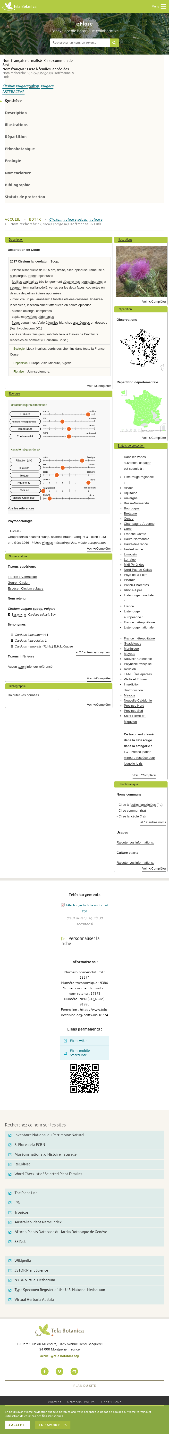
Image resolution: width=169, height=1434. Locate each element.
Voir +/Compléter (99, 386)
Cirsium (8, 86)
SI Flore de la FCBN (26, 1145)
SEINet (17, 1241)
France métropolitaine (139, 622)
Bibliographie (17, 185)
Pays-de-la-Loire (135, 575)
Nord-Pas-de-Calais (138, 570)
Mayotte (129, 654)
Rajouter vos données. (24, 695)
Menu (159, 7)
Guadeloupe (132, 643)
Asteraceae (13, 92)
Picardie (129, 580)
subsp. (34, 86)
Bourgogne (132, 508)
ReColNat (19, 1164)
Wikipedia (19, 1260)
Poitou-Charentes (136, 585)
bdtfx (35, 219)
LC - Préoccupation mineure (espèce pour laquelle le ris (139, 757)
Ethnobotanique (20, 149)
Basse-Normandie (137, 503)
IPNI (14, 1202)
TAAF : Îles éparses (138, 674)
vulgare (22, 86)
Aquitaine (130, 493)
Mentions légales (81, 1402)
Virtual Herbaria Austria (31, 1299)
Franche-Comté (135, 534)
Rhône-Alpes (133, 590)
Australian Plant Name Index (35, 1222)
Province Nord (134, 705)
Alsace (129, 488)
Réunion (130, 669)
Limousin (130, 554)
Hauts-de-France (136, 544)
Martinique (131, 648)
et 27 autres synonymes (93, 652)
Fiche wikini (76, 1041)
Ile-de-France (133, 549)
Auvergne (130, 498)
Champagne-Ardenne (139, 523)
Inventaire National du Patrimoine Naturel (46, 1135)
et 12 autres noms (153, 822)
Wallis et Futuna (135, 679)
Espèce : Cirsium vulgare (25, 588)
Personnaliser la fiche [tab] (80, 941)
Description (16, 113)
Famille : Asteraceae (22, 577)
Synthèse (13, 100)
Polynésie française (138, 664)
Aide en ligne (111, 1402)
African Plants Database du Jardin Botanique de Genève (57, 1232)
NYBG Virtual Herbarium (31, 1280)
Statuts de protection (25, 197)
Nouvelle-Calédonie (138, 659)
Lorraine (129, 559)
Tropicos (18, 1212)
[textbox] (80, 42)
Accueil (12, 219)
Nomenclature (18, 173)
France (129, 606)
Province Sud (133, 710)
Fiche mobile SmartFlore (77, 1053)
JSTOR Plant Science (28, 1270)
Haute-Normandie (136, 539)
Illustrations (16, 124)
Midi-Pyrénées (134, 564)
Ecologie (13, 161)
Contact (54, 1402)
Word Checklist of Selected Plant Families (45, 1174)
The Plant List (22, 1193)
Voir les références (21, 508)
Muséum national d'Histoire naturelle (42, 1154)
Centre (129, 518)
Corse (128, 529)
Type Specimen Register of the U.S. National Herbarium (56, 1290)
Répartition (15, 136)
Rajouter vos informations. (135, 842)
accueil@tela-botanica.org (59, 1356)
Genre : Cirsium (19, 582)
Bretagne (130, 513)
